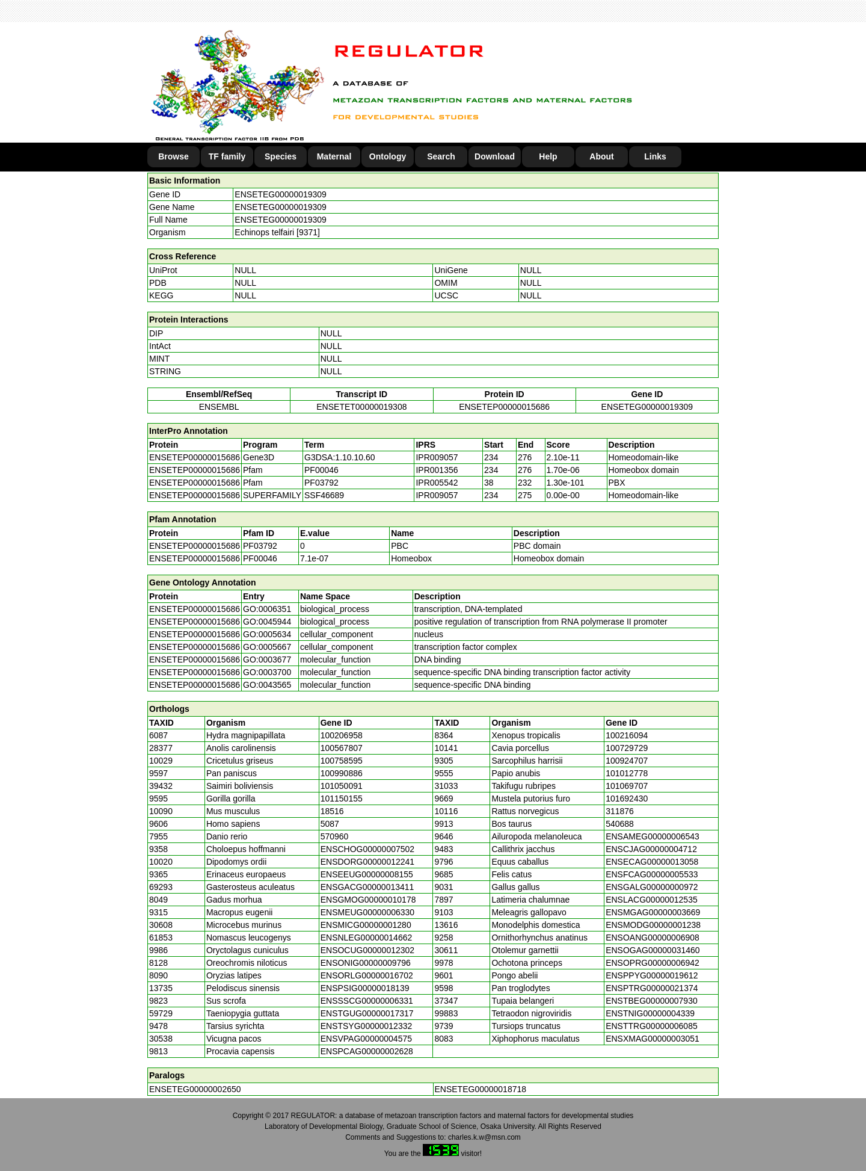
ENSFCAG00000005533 (652, 874)
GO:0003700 (267, 672)
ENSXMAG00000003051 (652, 1038)
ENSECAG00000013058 (652, 862)
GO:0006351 (267, 609)
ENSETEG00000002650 (195, 1089)
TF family (227, 156)
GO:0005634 (267, 634)
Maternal (334, 156)
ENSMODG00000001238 (653, 925)
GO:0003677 (267, 659)
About (601, 156)
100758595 (342, 760)
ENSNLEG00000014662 (367, 937)
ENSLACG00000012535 (652, 899)
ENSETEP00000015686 (504, 407)
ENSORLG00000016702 (367, 975)
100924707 (627, 760)
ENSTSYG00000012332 (367, 1026)
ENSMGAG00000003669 (653, 912)
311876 (620, 811)
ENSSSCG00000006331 (367, 1001)
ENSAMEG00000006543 (652, 836)
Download (494, 156)
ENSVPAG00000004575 (366, 1038)
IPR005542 (437, 482)
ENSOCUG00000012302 (367, 950)
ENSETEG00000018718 (481, 1089)
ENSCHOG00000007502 (367, 849)
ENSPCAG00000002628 (367, 1051)
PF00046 (260, 558)
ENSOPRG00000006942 (652, 963)
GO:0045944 (267, 621)
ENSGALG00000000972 (652, 887)
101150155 (342, 798)
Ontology (387, 156)
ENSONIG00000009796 (366, 963)
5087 (330, 824)
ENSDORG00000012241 (367, 862)
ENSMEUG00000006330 (367, 912)
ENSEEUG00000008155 (367, 874)
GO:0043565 (267, 685)
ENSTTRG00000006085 (652, 1026)
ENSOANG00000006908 (652, 937)
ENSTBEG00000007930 (652, 1001)
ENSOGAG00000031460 (652, 950)
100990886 (342, 773)
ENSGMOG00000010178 (368, 899)
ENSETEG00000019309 (281, 194)
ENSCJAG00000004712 (651, 849)
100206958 (342, 735)
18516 (332, 811)
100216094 (627, 735)
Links (655, 156)
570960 (335, 836)
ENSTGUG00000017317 (367, 1013)
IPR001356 (437, 470)
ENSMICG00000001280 (366, 925)
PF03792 (260, 546)
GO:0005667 (267, 647)
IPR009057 (437, 457)
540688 (620, 824)
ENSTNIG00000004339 (650, 1013)
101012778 (627, 773)
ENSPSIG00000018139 (365, 988)
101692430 (627, 798)
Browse (173, 156)
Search (441, 156)
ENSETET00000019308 (361, 407)
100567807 (342, 748)
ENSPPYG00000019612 (652, 975)
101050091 (342, 786)
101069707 (627, 786)
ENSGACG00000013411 (367, 887)
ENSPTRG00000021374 (652, 988)
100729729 (627, 748)
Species (280, 156)
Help (548, 156)
